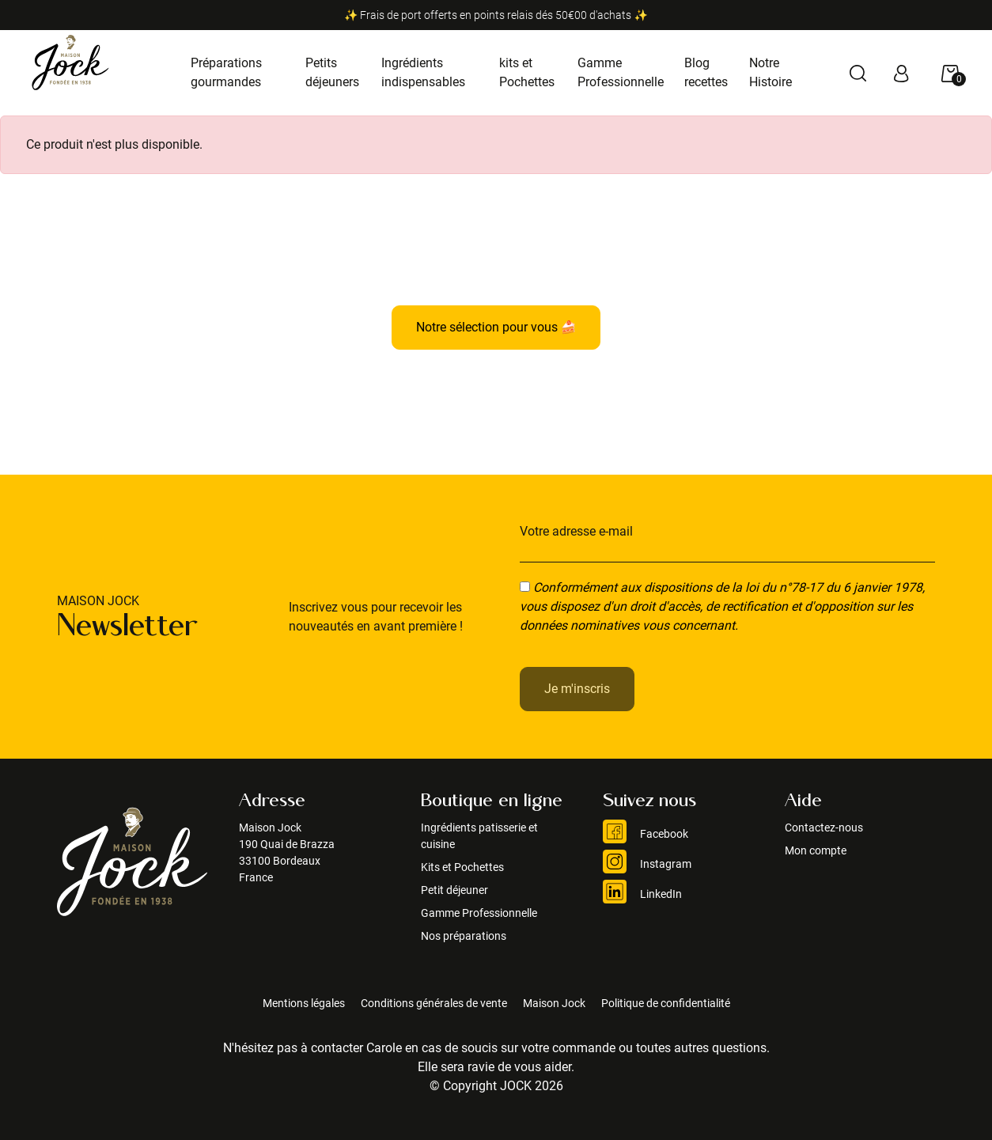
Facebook (645, 834)
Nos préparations (463, 936)
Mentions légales (304, 1003)
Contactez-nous (824, 827)
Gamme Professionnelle (479, 913)
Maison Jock (554, 1003)
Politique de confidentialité (665, 1003)
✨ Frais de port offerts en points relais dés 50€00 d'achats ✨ (496, 15)
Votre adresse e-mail (576, 531)
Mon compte (815, 850)
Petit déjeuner (454, 890)
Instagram (647, 864)
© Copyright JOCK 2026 (496, 1085)
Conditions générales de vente (434, 1003)
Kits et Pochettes (462, 867)
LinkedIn (642, 894)
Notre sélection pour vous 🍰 (496, 327)
